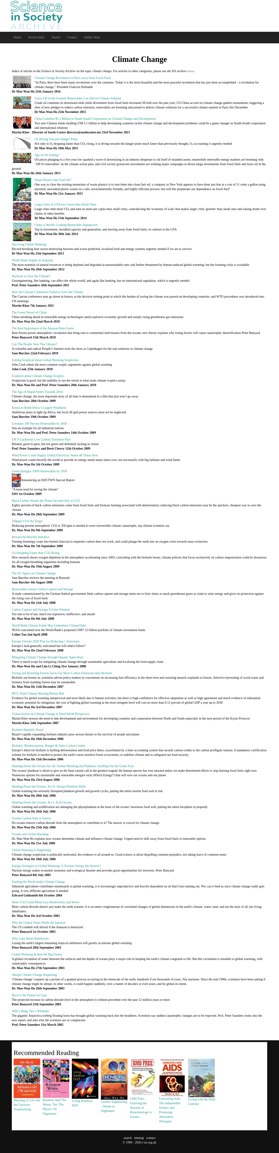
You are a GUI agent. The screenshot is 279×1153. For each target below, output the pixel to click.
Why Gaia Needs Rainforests (30, 938)
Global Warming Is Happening (31, 850)
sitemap (139, 1138)
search (128, 1138)
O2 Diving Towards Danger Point (56, 139)
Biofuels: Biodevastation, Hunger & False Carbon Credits (48, 745)
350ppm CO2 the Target (27, 521)
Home (17, 37)
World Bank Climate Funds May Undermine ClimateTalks (49, 625)
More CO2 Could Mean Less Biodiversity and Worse (46, 902)
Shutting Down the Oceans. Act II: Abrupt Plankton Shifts (49, 786)
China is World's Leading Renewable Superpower (66, 225)
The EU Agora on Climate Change (34, 573)
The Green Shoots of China (29, 312)
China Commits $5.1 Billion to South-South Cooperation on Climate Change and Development (95, 118)
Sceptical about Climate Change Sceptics (38, 376)
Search (56, 37)
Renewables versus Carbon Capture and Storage (42, 589)
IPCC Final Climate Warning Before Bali (38, 693)
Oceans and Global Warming (30, 834)
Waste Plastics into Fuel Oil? (53, 180)
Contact (72, 37)
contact (150, 1138)
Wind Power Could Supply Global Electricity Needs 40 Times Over (55, 455)
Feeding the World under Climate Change (38, 882)
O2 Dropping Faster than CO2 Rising (36, 553)
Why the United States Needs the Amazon (38, 922)
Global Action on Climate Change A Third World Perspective (51, 714)
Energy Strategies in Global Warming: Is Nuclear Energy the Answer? (56, 866)
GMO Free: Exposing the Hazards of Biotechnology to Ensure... (143, 1096)
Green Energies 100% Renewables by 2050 (39, 471)
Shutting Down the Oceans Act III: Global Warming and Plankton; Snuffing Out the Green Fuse (73, 766)
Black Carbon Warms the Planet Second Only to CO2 (46, 500)
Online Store (92, 37)
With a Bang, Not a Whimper (30, 1011)
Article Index (36, 37)
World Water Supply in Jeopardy (32, 260)
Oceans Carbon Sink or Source (31, 818)
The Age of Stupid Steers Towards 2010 (37, 392)
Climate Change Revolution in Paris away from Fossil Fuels (73, 78)
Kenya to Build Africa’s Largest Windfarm (39, 407)
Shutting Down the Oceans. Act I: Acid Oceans (42, 802)
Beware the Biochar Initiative (30, 537)
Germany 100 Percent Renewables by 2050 (39, 423)
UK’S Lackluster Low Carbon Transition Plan (41, 439)
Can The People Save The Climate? (34, 344)
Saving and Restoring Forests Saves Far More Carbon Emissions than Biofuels (62, 673)
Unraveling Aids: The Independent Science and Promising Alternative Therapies (172, 1099)
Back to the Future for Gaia (29, 995)
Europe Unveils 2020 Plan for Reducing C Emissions (46, 641)
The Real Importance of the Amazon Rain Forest (43, 328)
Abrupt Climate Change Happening (34, 975)
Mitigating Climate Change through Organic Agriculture (48, 657)
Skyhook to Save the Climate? (31, 276)
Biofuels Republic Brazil (27, 730)
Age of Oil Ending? (47, 155)
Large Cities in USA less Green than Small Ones (65, 204)
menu (190, 71)
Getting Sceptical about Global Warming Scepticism (45, 360)
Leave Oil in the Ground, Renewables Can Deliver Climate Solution (78, 98)
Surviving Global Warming (29, 244)
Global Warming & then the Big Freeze (37, 954)
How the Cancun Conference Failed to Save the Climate (47, 292)
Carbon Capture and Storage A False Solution (41, 609)
